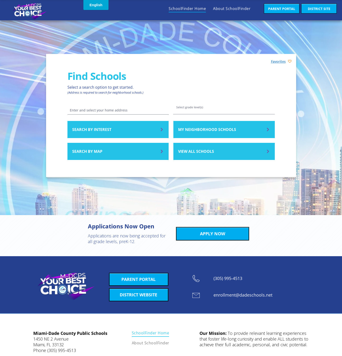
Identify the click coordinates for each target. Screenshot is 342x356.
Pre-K (223, 113)
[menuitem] (187, 8)
